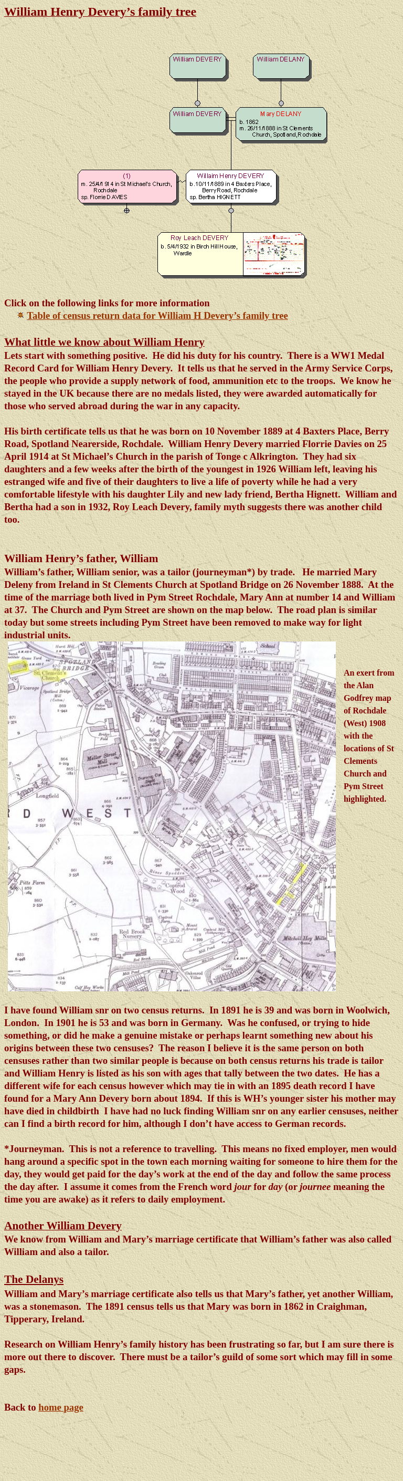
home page (60, 1407)
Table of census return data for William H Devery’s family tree (157, 315)
